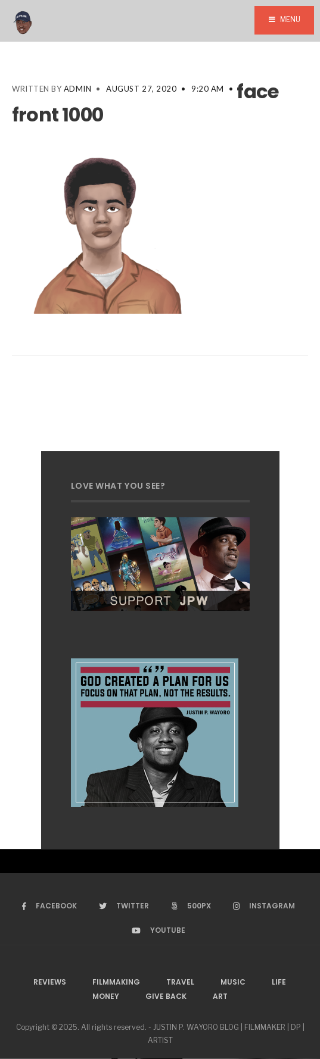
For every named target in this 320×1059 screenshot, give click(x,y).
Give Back (166, 996)
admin (78, 88)
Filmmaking (116, 982)
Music (233, 982)
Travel (180, 982)
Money (105, 996)
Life (279, 982)
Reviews (49, 982)
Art (220, 996)
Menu (284, 19)
